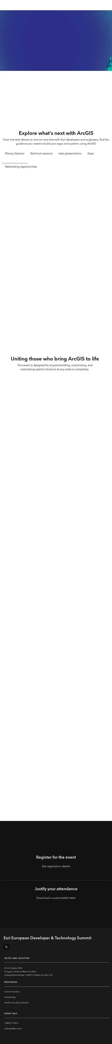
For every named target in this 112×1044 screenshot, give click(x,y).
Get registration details (56, 866)
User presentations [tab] (70, 153)
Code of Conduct (12, 991)
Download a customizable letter (56, 898)
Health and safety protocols (16, 1002)
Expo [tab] (91, 153)
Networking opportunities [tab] (21, 166)
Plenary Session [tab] (14, 153)
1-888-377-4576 (11, 1023)
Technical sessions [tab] (41, 153)
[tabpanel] (56, 234)
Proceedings (10, 997)
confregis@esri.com (13, 1028)
